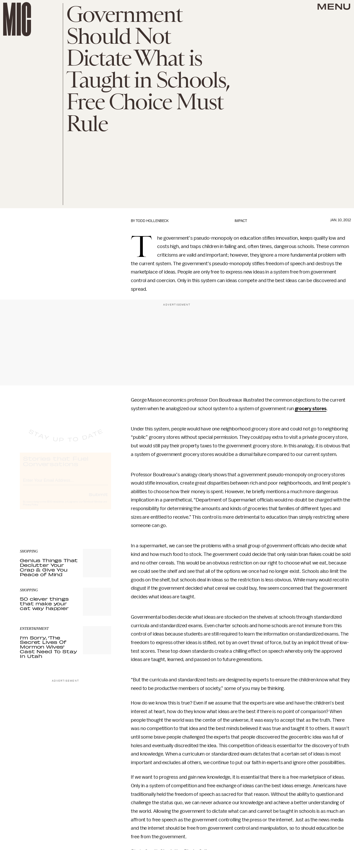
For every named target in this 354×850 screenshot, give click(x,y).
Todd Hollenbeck (152, 221)
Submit (98, 499)
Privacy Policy (30, 509)
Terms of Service (92, 506)
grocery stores (311, 408)
